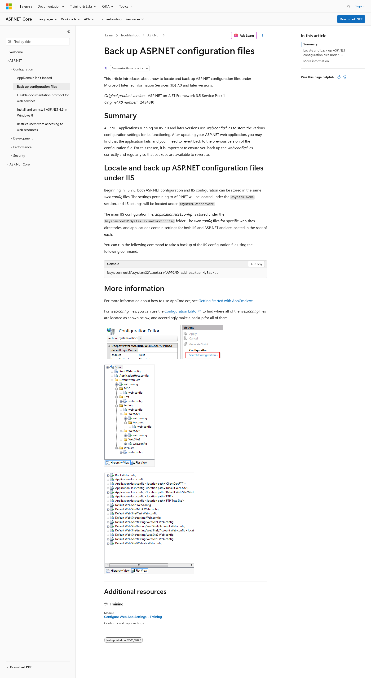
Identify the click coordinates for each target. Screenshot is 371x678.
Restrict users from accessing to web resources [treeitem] (40, 127)
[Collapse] (69, 31)
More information (316, 61)
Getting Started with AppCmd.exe (226, 300)
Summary (310, 44)
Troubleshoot (130, 35)
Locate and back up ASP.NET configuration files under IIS (324, 52)
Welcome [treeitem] (16, 52)
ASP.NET (153, 35)
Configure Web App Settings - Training (133, 617)
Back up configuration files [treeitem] (37, 86)
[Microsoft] (9, 6)
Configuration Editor (181, 311)
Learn (109, 35)
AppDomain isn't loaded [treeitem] (34, 77)
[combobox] (38, 41)
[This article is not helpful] (345, 77)
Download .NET (351, 19)
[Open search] (348, 6)
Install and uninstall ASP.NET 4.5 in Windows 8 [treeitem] (42, 112)
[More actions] (263, 35)
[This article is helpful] (339, 77)
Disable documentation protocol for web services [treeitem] (43, 98)
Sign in (360, 6)
